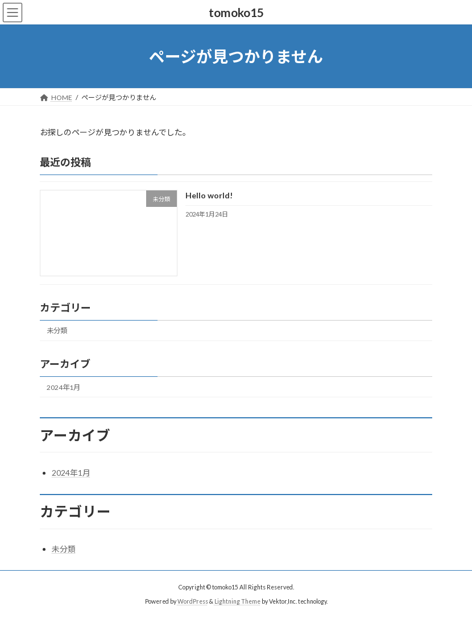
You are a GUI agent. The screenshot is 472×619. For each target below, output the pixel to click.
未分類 (57, 331)
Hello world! (209, 196)
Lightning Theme (237, 601)
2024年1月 (63, 387)
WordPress (192, 601)
